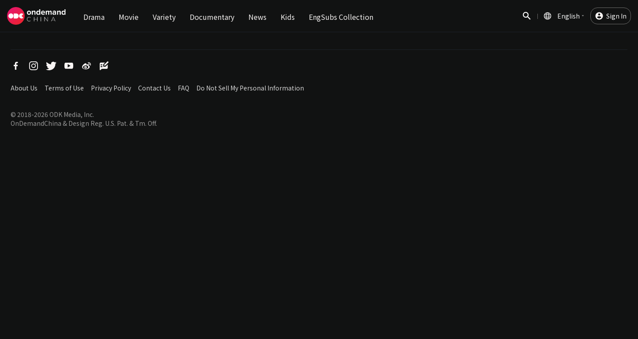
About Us (24, 87)
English (568, 15)
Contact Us (154, 87)
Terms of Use (64, 87)
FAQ (183, 87)
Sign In (616, 15)
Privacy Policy (111, 87)
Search (527, 20)
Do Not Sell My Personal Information (250, 87)
